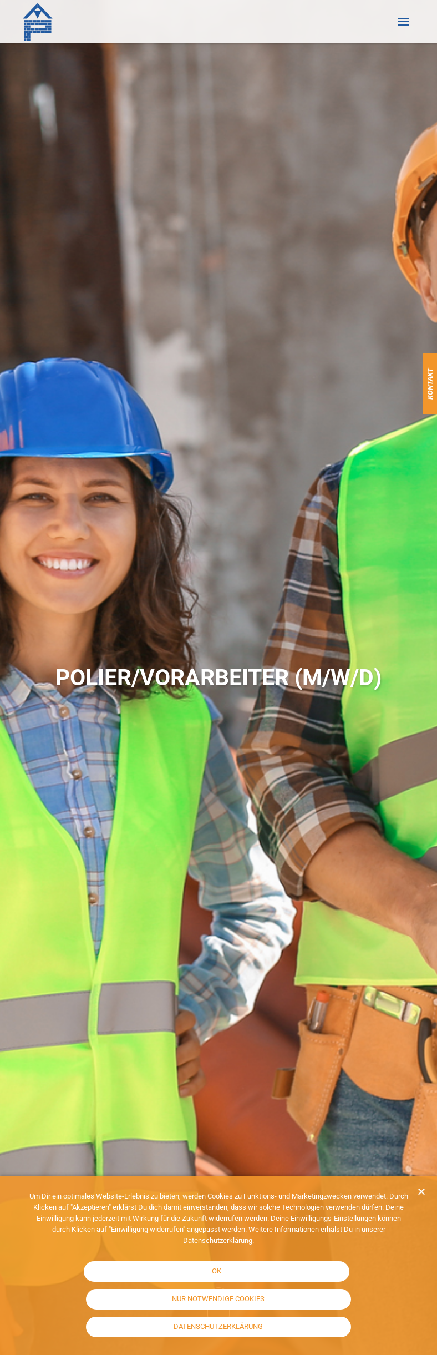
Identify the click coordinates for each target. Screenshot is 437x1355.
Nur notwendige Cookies (218, 1299)
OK (216, 1271)
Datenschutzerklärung (218, 1326)
